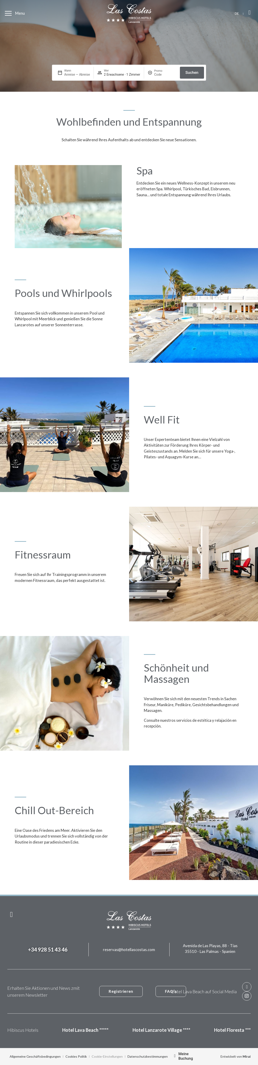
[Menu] (8, 13)
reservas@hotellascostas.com (129, 949)
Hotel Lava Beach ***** (85, 1030)
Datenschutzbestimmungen (148, 1056)
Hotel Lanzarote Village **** (161, 1030)
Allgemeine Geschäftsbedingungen (35, 1056)
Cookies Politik (76, 1056)
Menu (20, 13)
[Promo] (165, 74)
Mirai (247, 1056)
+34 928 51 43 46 (48, 949)
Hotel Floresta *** (232, 1030)
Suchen (191, 72)
